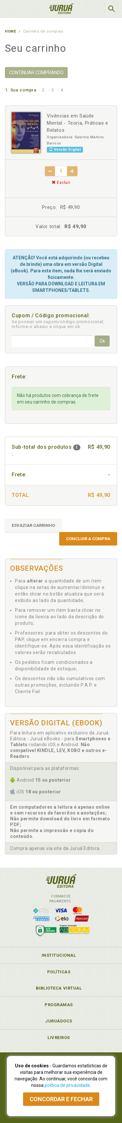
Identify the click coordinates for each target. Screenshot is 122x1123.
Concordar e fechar (61, 1099)
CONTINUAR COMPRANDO (36, 72)
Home (10, 31)
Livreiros (58, 1037)
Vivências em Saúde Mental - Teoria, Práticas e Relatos (77, 123)
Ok (102, 341)
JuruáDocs (58, 1021)
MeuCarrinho (95, 9)
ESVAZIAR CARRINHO (33, 525)
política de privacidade (67, 1085)
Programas (59, 1004)
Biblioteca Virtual (59, 988)
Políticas (59, 971)
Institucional (59, 955)
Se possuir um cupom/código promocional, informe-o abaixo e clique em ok (58, 324)
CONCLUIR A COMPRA (88, 538)
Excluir (61, 182)
